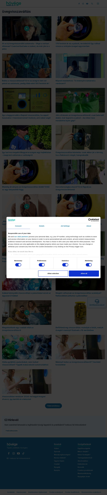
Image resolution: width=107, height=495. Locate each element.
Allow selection (53, 273)
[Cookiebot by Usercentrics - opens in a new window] (90, 220)
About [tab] (89, 226)
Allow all (84, 273)
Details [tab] (41, 226)
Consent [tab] (18, 226)
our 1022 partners (21, 236)
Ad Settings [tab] (65, 226)
